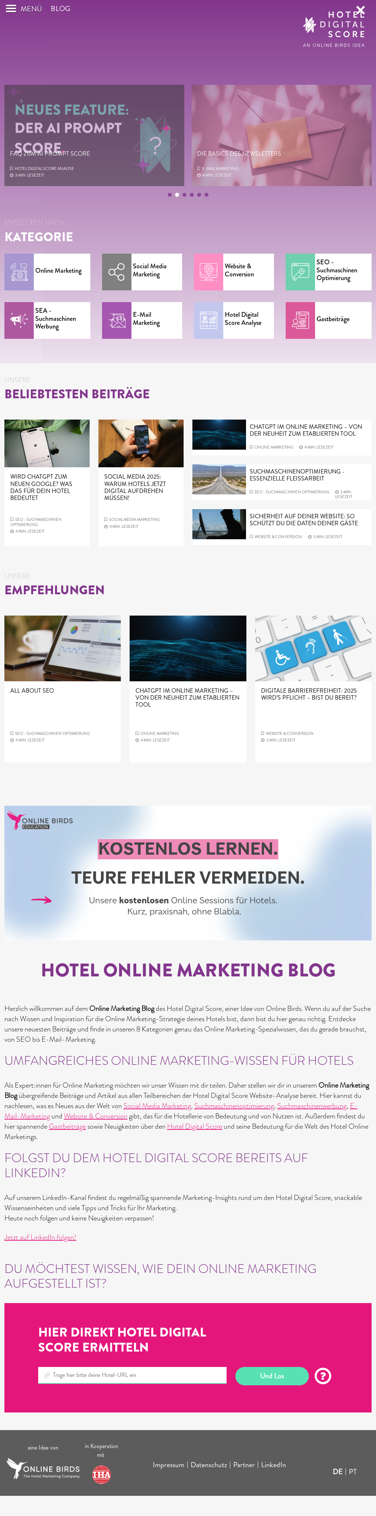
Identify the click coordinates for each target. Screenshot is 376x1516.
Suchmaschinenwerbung (312, 1126)
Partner (244, 1485)
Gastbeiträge (67, 1146)
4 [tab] (191, 216)
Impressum (168, 1485)
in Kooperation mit (101, 1470)
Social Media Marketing (157, 1126)
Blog (60, 28)
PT (353, 1492)
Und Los (272, 1396)
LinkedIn (273, 1485)
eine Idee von (43, 1468)
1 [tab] (169, 216)
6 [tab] (206, 216)
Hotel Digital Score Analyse (44, 189)
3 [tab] (184, 216)
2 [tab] (177, 216)
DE (338, 1492)
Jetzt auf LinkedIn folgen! (40, 1257)
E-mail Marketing (220, 189)
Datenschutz (209, 1485)
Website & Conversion (95, 1136)
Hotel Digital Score (194, 1146)
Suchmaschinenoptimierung (234, 1126)
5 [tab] (199, 216)
